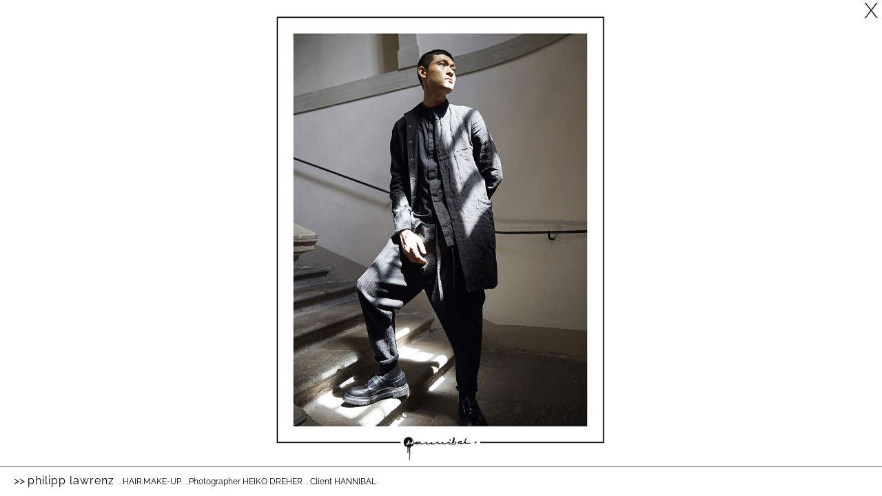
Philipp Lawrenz (71, 480)
